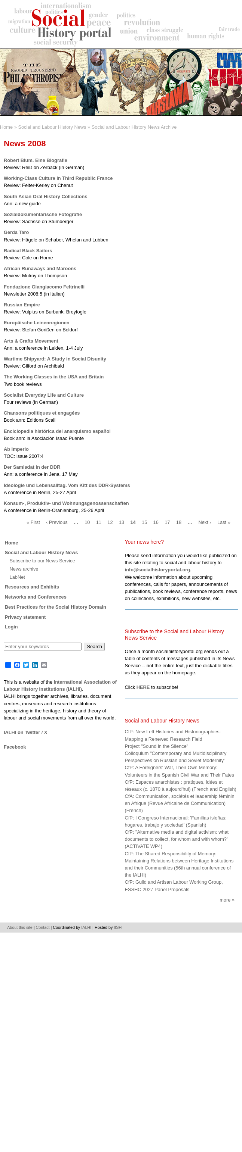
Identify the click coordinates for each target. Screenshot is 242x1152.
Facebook (15, 747)
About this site (20, 927)
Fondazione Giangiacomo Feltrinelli (44, 287)
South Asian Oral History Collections (46, 196)
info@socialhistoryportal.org (157, 569)
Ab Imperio (16, 449)
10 (87, 522)
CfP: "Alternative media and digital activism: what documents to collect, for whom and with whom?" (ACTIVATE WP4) (177, 839)
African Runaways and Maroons (40, 268)
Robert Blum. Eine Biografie (35, 160)
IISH (118, 927)
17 (167, 522)
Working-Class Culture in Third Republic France (58, 178)
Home (6, 127)
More (225, 900)
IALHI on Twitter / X (25, 732)
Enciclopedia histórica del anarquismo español (57, 431)
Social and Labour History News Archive (134, 127)
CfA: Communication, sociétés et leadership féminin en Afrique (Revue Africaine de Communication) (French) (180, 803)
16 (156, 522)
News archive (24, 569)
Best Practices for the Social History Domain (55, 607)
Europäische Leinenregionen (37, 322)
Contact (43, 927)
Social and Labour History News (52, 127)
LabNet (17, 577)
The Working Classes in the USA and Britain (54, 377)
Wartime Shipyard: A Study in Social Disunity (55, 359)
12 (110, 522)
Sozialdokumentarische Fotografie (43, 214)
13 (121, 522)
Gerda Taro (16, 232)
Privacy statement (25, 617)
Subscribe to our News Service (42, 560)
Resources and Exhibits (32, 587)
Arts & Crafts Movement (31, 341)
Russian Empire (22, 304)
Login (11, 627)
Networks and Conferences (36, 597)
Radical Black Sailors (28, 250)
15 (144, 522)
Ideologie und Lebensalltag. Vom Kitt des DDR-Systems (67, 485)
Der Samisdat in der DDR (32, 467)
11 (98, 522)
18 (178, 522)
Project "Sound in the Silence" (157, 746)
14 (132, 522)
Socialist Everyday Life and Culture (44, 395)
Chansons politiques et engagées (42, 413)
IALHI (86, 927)
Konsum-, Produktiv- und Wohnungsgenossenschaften (66, 503)
